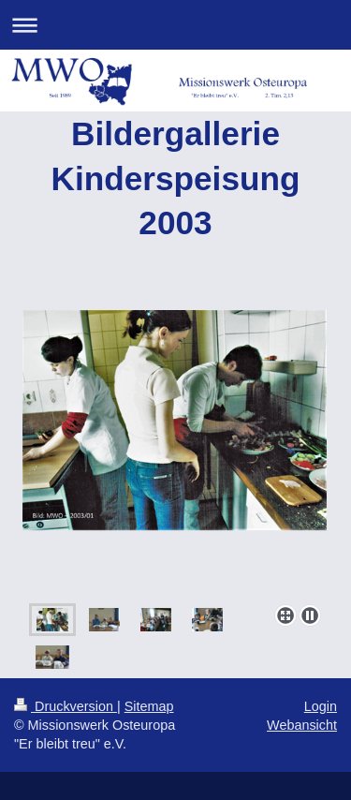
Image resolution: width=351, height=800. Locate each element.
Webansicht (302, 725)
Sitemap (149, 706)
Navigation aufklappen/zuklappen (175, 25)
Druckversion (65, 706)
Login (320, 706)
